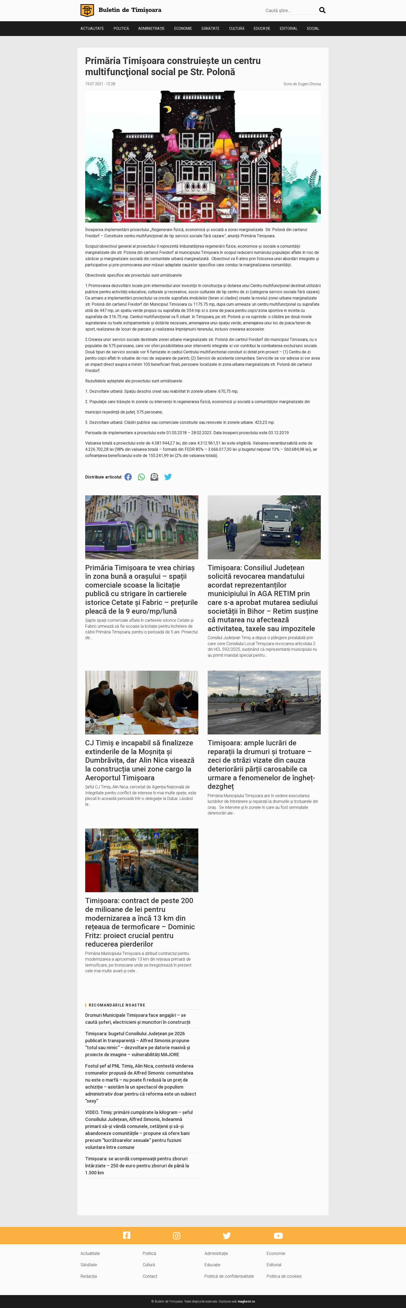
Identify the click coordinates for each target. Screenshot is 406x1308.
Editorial (289, 28)
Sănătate (210, 28)
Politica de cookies (284, 1276)
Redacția (89, 1276)
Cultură (236, 28)
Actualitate (92, 28)
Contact (150, 1276)
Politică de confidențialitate (229, 1276)
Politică (121, 28)
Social (313, 28)
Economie (183, 28)
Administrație (151, 28)
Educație (262, 28)
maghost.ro (246, 1301)
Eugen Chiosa (309, 84)
